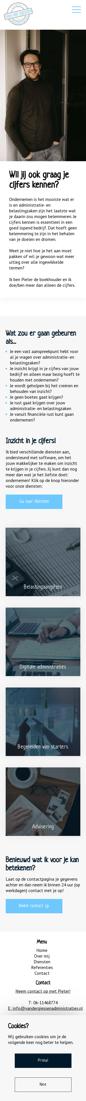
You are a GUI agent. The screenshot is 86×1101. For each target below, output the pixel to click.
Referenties (42, 967)
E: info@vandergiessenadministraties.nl (43, 1008)
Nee (43, 1084)
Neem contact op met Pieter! (43, 991)
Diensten (42, 961)
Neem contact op (34, 906)
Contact (41, 973)
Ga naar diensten (34, 501)
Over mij (42, 956)
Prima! (43, 1060)
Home (41, 950)
